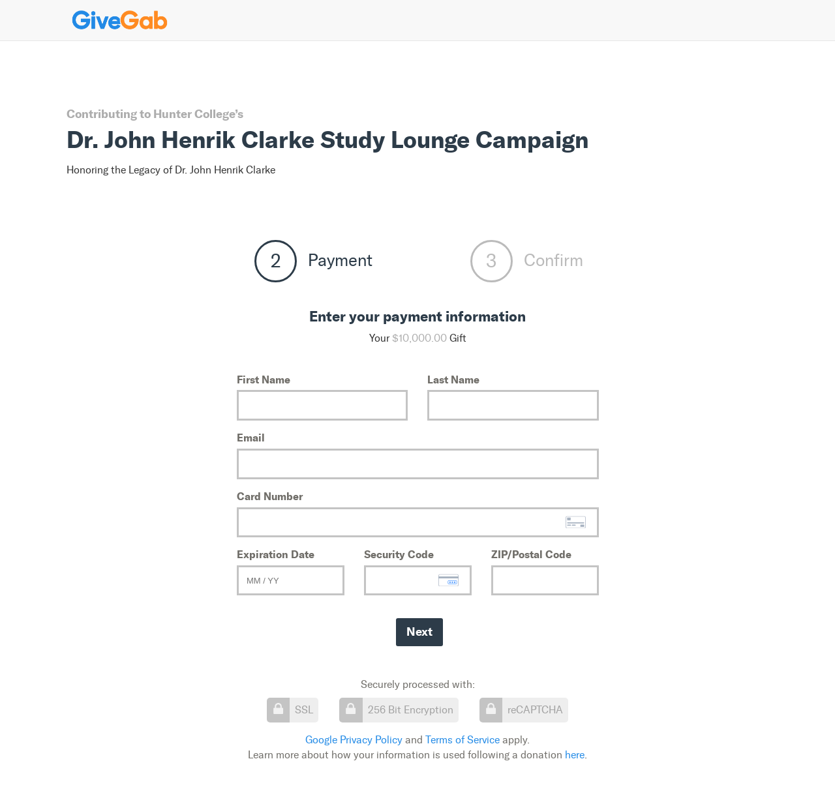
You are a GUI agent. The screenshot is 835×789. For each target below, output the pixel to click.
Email (251, 437)
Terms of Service (462, 740)
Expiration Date (275, 554)
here (574, 755)
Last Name (453, 379)
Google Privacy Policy (353, 740)
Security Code (399, 554)
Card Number (270, 496)
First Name (263, 379)
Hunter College (194, 113)
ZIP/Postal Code (531, 554)
